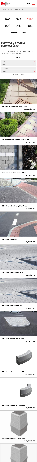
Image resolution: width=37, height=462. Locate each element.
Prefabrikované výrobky (18, 32)
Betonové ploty (7, 26)
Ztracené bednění (30, 26)
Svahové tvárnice (18, 18)
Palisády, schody (18, 26)
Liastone (3, 10)
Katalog (10, 10)
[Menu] (33, 3)
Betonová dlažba (7, 18)
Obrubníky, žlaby (30, 18)
